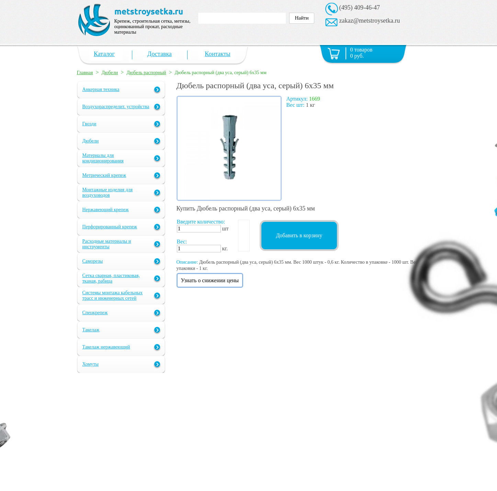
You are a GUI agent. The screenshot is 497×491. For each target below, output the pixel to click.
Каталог (104, 53)
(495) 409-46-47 (359, 7)
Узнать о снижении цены (210, 280)
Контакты (217, 53)
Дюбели (110, 72)
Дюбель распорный (146, 72)
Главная (85, 72)
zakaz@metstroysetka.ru (369, 20)
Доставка (159, 53)
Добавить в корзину (299, 235)
